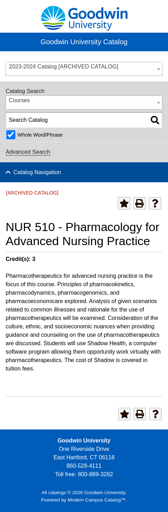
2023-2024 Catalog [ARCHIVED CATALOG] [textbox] (63, 67)
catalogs (57, 492)
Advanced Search (28, 152)
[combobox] (84, 69)
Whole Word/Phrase (40, 135)
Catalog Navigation (37, 172)
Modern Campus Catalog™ (97, 500)
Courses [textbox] (19, 100)
